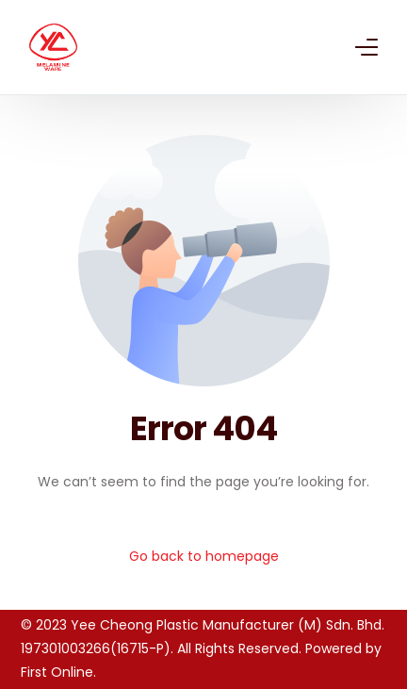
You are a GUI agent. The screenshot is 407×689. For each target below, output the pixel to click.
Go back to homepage (204, 556)
